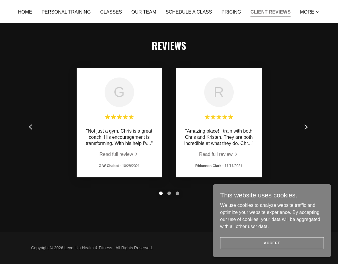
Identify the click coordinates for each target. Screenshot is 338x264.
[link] (119, 154)
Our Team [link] (143, 11)
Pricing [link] (231, 11)
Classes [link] (111, 11)
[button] (310, 12)
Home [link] (25, 11)
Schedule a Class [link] (189, 11)
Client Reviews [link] (270, 11)
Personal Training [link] (66, 11)
